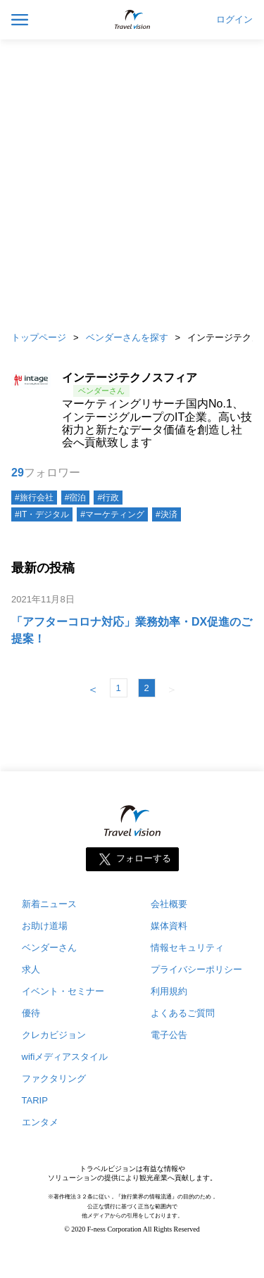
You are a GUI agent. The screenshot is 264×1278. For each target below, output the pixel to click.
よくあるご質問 (183, 1013)
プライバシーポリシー (196, 969)
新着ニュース (49, 904)
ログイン (234, 20)
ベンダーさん (49, 947)
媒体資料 (169, 925)
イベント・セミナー (63, 991)
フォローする (143, 859)
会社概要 (169, 904)
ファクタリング (54, 1078)
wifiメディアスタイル (65, 1056)
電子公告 (169, 1035)
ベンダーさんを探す (127, 337)
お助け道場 (45, 925)
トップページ (38, 337)
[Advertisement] (132, 181)
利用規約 (169, 991)
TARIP (35, 1100)
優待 (31, 1013)
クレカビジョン (54, 1035)
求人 (31, 969)
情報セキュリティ (187, 947)
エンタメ (40, 1122)
